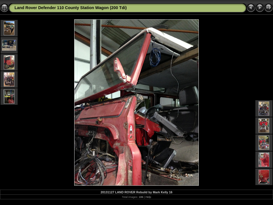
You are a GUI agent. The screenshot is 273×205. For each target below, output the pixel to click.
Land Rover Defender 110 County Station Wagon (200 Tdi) (71, 7)
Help (148, 196)
